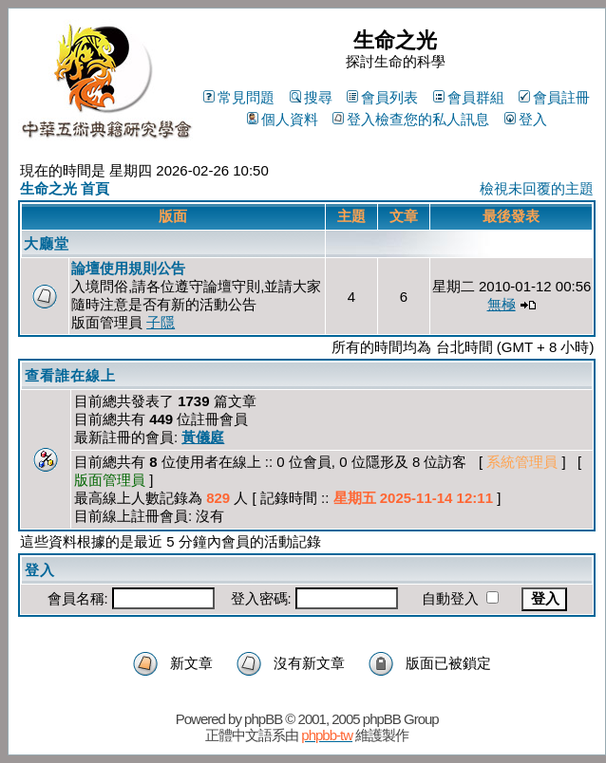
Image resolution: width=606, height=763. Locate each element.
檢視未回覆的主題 (537, 188)
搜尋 (311, 97)
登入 (525, 119)
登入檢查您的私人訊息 (410, 119)
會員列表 (382, 97)
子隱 (160, 322)
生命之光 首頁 (64, 188)
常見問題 (239, 97)
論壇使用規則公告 (128, 268)
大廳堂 (46, 243)
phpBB (263, 719)
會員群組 (468, 97)
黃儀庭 (202, 437)
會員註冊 (554, 97)
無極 (501, 304)
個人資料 (282, 119)
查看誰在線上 (70, 375)
